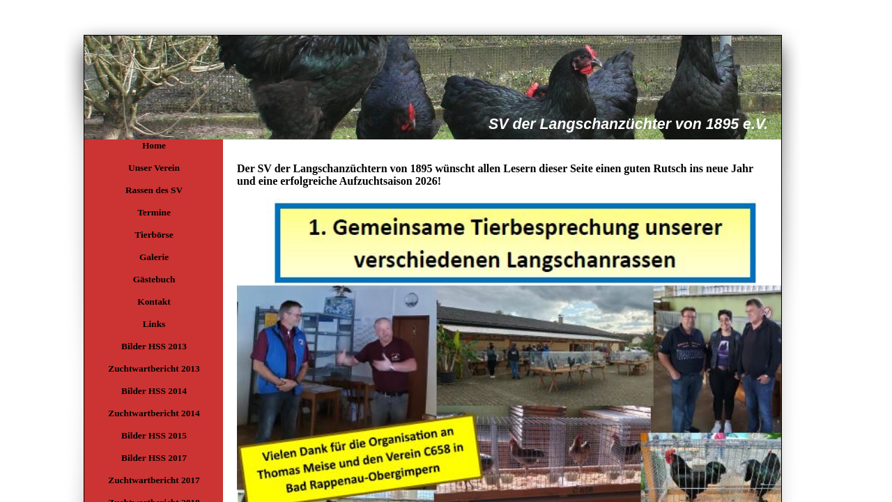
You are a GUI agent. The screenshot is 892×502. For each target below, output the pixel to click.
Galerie (154, 257)
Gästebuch (154, 279)
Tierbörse (153, 234)
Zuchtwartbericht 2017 (153, 480)
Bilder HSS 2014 (154, 391)
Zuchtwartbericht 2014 (153, 413)
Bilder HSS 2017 (154, 457)
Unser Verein (154, 167)
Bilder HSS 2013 (154, 346)
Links (154, 324)
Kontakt (153, 301)
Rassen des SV (154, 190)
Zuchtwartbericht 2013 (153, 368)
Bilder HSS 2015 (154, 435)
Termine (154, 212)
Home (154, 145)
